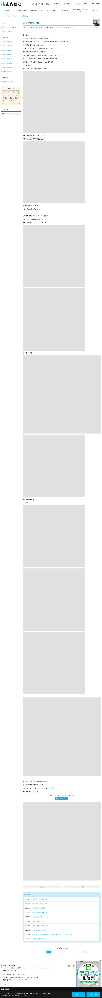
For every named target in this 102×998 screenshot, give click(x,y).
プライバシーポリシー (41, 993)
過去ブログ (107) (7, 72)
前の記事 (42, 887)
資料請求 (85, 3)
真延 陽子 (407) (7, 54)
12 (3, 97)
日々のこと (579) (7, 31)
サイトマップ (6, 984)
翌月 (18, 103)
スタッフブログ (96, 3)
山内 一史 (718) (7, 41)
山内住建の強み (67, 3)
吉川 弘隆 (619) (7, 46)
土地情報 (77, 3)
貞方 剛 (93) (6, 59)
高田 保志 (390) (7, 50)
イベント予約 (56, 3)
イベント (94, 10)
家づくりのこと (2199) (9, 27)
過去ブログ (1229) (8, 82)
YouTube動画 (22, 10)
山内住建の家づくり (36, 10)
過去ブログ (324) (7, 67)
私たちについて (65, 10)
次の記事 (81, 887)
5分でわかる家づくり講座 (80, 10)
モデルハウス (51, 10)
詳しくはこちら (62, 798)
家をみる (7, 10)
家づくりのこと (69, 27)
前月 (3, 103)
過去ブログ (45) (7, 63)
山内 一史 (59, 27)
